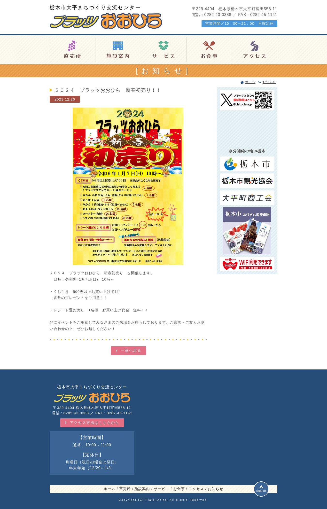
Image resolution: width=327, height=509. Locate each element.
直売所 (125, 489)
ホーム (250, 82)
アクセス (196, 489)
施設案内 (142, 489)
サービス (161, 489)
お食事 (179, 489)
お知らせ (269, 82)
